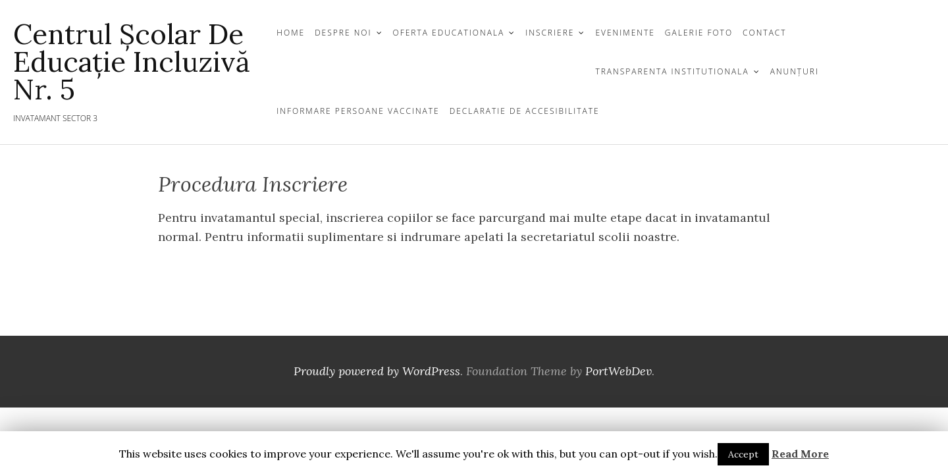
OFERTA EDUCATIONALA (449, 32)
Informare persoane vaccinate (357, 111)
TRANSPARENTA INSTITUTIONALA (672, 71)
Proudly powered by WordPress (377, 371)
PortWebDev (618, 371)
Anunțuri (794, 71)
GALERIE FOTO (699, 32)
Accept (743, 454)
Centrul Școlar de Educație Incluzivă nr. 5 (131, 61)
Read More (800, 453)
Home (290, 32)
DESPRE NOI (343, 32)
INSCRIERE (549, 32)
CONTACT (765, 32)
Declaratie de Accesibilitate (525, 111)
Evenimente (624, 32)
